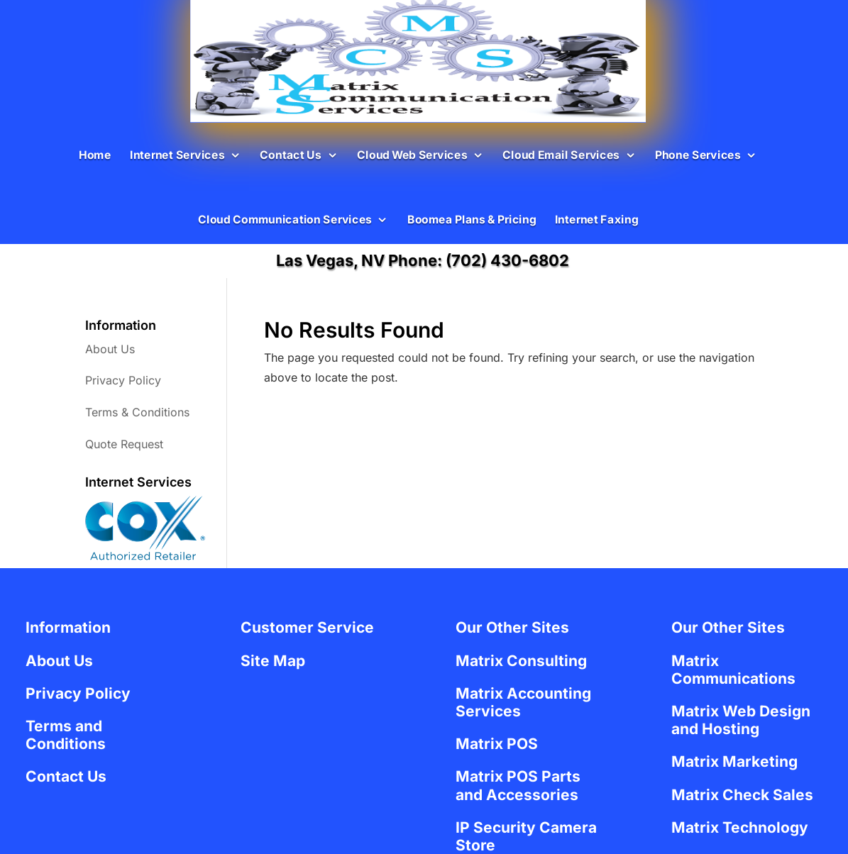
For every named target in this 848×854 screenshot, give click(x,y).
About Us (110, 349)
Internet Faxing (596, 219)
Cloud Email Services (560, 154)
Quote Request (124, 444)
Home (94, 154)
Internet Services (176, 154)
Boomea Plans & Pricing (471, 219)
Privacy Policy (123, 380)
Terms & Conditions (137, 412)
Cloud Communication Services (284, 219)
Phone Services (697, 154)
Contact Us (290, 154)
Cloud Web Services (412, 154)
